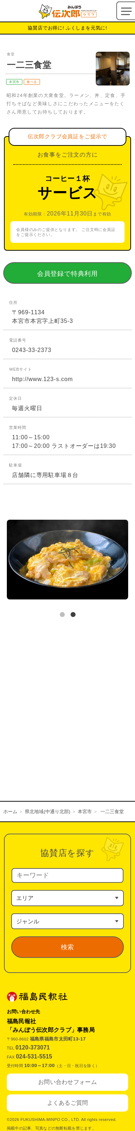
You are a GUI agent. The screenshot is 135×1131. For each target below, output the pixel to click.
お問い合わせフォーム (67, 1082)
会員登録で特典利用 (77, 273)
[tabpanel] (67, 561)
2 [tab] (73, 614)
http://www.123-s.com (42, 379)
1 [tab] (62, 614)
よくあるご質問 (67, 1103)
